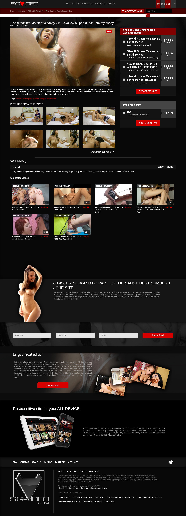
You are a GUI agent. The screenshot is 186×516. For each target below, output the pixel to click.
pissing (26, 96)
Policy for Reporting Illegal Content (149, 495)
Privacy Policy (94, 469)
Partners (60, 459)
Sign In (68, 469)
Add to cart (145, 120)
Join (163, 4)
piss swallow (34, 96)
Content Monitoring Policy (82, 495)
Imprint (48, 459)
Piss (41, 96)
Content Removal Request (92, 499)
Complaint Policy (64, 495)
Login (167, 4)
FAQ (15, 459)
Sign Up (60, 469)
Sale (68, 4)
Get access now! (148, 88)
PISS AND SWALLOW (35, 11)
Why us (112, 4)
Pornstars (89, 4)
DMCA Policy (109, 499)
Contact (24, 459)
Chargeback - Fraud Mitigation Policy (120, 495)
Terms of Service (80, 469)
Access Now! (53, 383)
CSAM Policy (99, 495)
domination (51, 96)
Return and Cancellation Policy (69, 499)
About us (36, 459)
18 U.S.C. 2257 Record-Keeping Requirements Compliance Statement (83, 485)
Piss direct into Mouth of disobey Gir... (59, 11)
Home (12, 11)
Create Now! (158, 332)
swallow (19, 96)
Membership (100, 4)
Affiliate (73, 459)
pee (45, 96)
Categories (76, 4)
